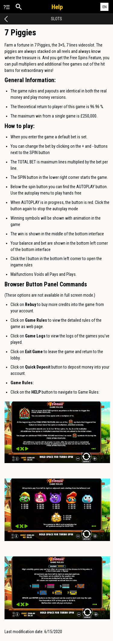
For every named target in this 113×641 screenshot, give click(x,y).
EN (104, 7)
